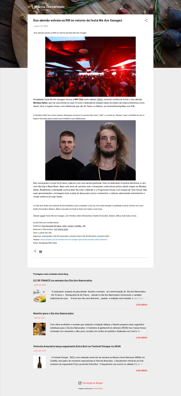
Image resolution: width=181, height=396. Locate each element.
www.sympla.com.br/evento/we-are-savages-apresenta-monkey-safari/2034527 (73, 239)
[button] (146, 21)
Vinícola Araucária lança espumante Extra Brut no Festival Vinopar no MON (77, 346)
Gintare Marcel (98, 389)
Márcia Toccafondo (49, 7)
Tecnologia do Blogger (90, 383)
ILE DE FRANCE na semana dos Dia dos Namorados (62, 280)
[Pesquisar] (151, 7)
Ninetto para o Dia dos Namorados (53, 313)
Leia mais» (142, 304)
